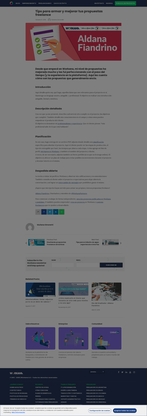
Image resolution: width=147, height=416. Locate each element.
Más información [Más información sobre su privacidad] (18, 414)
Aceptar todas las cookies (124, 412)
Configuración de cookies (100, 412)
